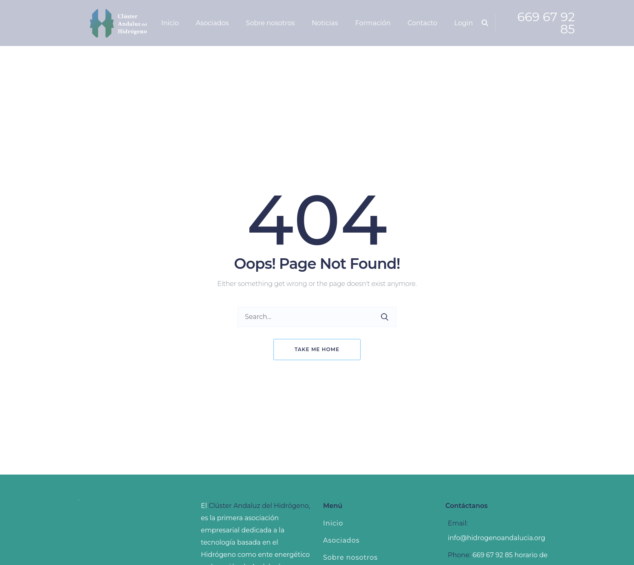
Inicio (333, 523)
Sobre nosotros (350, 557)
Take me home (317, 349)
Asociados (341, 540)
